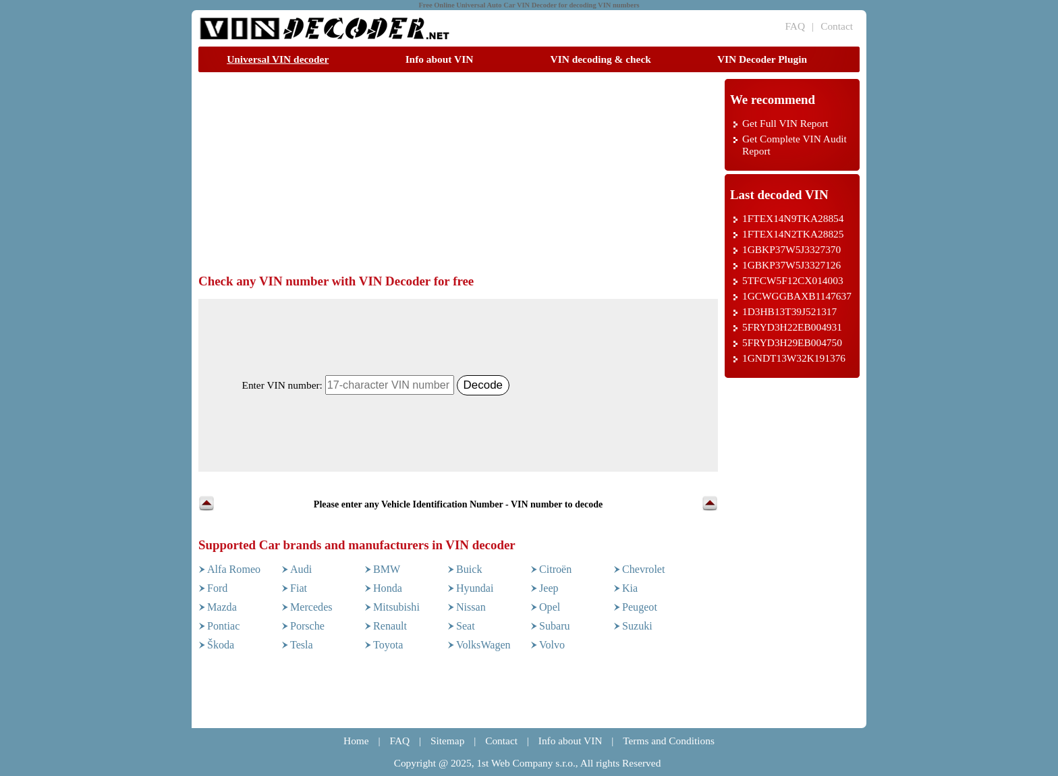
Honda (387, 588)
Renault (390, 626)
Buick (469, 569)
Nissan (471, 607)
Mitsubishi (396, 607)
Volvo (552, 644)
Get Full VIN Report (785, 123)
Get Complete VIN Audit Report (794, 145)
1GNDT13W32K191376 (793, 358)
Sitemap (447, 740)
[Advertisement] (444, 173)
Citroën (555, 569)
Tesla (301, 644)
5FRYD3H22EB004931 (792, 327)
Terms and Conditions (669, 740)
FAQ (795, 26)
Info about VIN (440, 59)
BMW (386, 569)
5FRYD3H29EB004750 (792, 342)
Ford (217, 588)
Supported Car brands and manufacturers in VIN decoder (357, 545)
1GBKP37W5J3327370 (791, 249)
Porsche (307, 626)
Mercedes (311, 607)
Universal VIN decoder (278, 59)
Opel (549, 607)
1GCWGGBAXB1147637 (797, 296)
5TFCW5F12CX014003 (792, 280)
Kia (630, 588)
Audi (301, 569)
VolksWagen (483, 644)
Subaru (554, 626)
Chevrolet (643, 569)
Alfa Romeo (233, 569)
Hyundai (474, 588)
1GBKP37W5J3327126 (791, 265)
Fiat (298, 588)
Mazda (222, 607)
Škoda (220, 644)
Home (356, 740)
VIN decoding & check (601, 59)
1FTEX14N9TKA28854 (792, 218)
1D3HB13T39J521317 (789, 311)
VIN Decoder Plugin (762, 59)
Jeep (549, 588)
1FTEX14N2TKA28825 (792, 234)
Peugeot (639, 607)
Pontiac (223, 626)
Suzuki (637, 626)
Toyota (388, 644)
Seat (465, 626)
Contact (836, 26)
